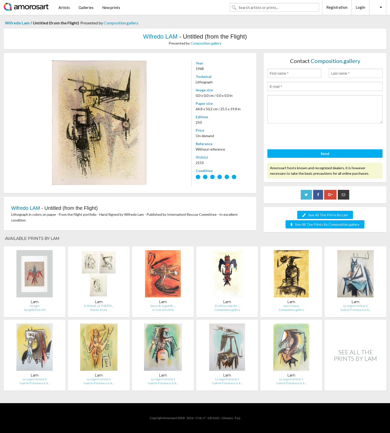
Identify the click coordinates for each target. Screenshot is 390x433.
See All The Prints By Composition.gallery (325, 224)
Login (360, 7)
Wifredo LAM (160, 36)
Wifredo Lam (17, 22)
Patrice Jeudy (98, 310)
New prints (111, 7)
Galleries (86, 7)
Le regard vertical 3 (163, 379)
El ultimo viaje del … (227, 306)
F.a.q (237, 418)
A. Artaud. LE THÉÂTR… (99, 306)
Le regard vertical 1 (291, 379)
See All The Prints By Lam (325, 215)
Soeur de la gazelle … (163, 306)
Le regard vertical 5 (35, 379)
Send (325, 153)
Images (34, 306)
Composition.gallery (121, 22)
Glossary (227, 418)
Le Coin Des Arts (163, 310)
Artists (64, 7)
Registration (336, 7)
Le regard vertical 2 (227, 379)
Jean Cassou (291, 306)
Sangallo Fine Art (35, 310)
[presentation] (305, 137)
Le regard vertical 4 (99, 379)
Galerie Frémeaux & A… (355, 310)
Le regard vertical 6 (355, 306)
